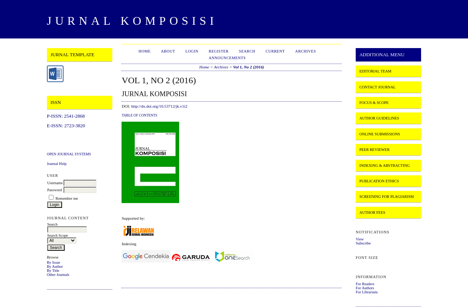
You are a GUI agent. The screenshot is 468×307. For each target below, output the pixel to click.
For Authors (365, 288)
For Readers (365, 284)
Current (275, 51)
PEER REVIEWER (374, 150)
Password (54, 190)
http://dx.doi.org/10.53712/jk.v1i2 (159, 106)
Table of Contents (139, 115)
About (168, 51)
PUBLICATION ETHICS (379, 181)
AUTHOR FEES (372, 212)
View (360, 239)
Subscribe (363, 243)
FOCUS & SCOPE (374, 103)
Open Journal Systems (69, 154)
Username (55, 183)
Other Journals (58, 275)
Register (219, 51)
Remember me (66, 198)
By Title (53, 271)
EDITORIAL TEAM (375, 71)
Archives (305, 51)
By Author (55, 266)
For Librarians (367, 292)
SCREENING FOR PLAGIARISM (386, 197)
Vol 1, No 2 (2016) (248, 67)
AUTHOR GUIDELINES (379, 118)
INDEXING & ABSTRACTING (384, 165)
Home (145, 51)
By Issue (53, 262)
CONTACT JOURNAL (377, 87)
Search (247, 51)
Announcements (227, 58)
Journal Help (56, 164)
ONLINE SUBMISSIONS (379, 134)
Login (191, 51)
